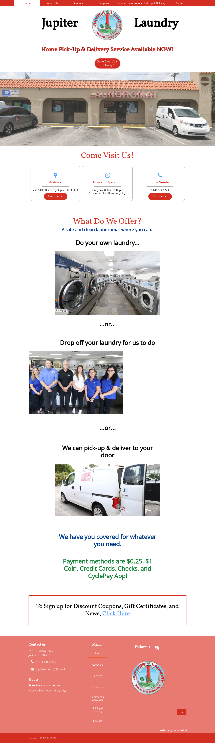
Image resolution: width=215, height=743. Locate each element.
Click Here (116, 614)
